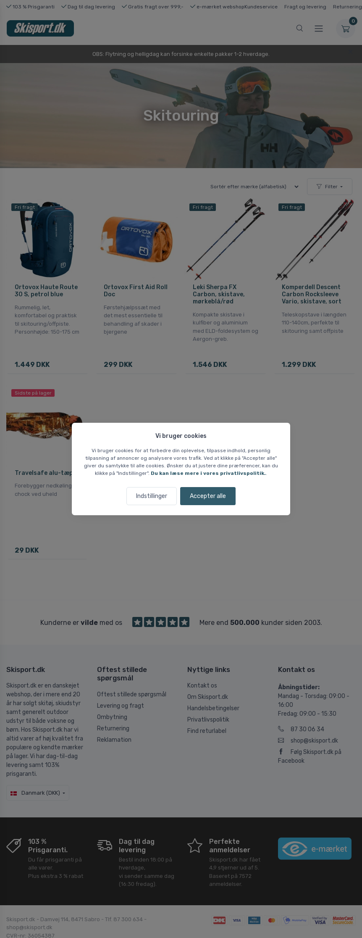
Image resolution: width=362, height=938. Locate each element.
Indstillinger (151, 496)
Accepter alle (208, 496)
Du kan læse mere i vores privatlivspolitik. (208, 473)
